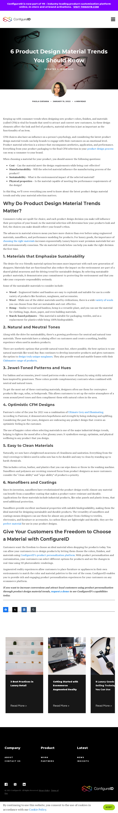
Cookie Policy (37, 809)
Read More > (18, 705)
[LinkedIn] (24, 609)
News (80, 757)
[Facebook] (5, 609)
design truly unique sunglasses (36, 356)
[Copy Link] (33, 609)
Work (44, 757)
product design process (100, 148)
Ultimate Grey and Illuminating (85, 412)
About (9, 757)
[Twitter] (15, 609)
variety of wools (104, 300)
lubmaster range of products (21, 360)
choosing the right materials (19, 241)
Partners (47, 761)
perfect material (12, 523)
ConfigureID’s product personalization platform (48, 555)
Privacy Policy (44, 790)
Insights (83, 761)
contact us (13, 761)
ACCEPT (109, 807)
